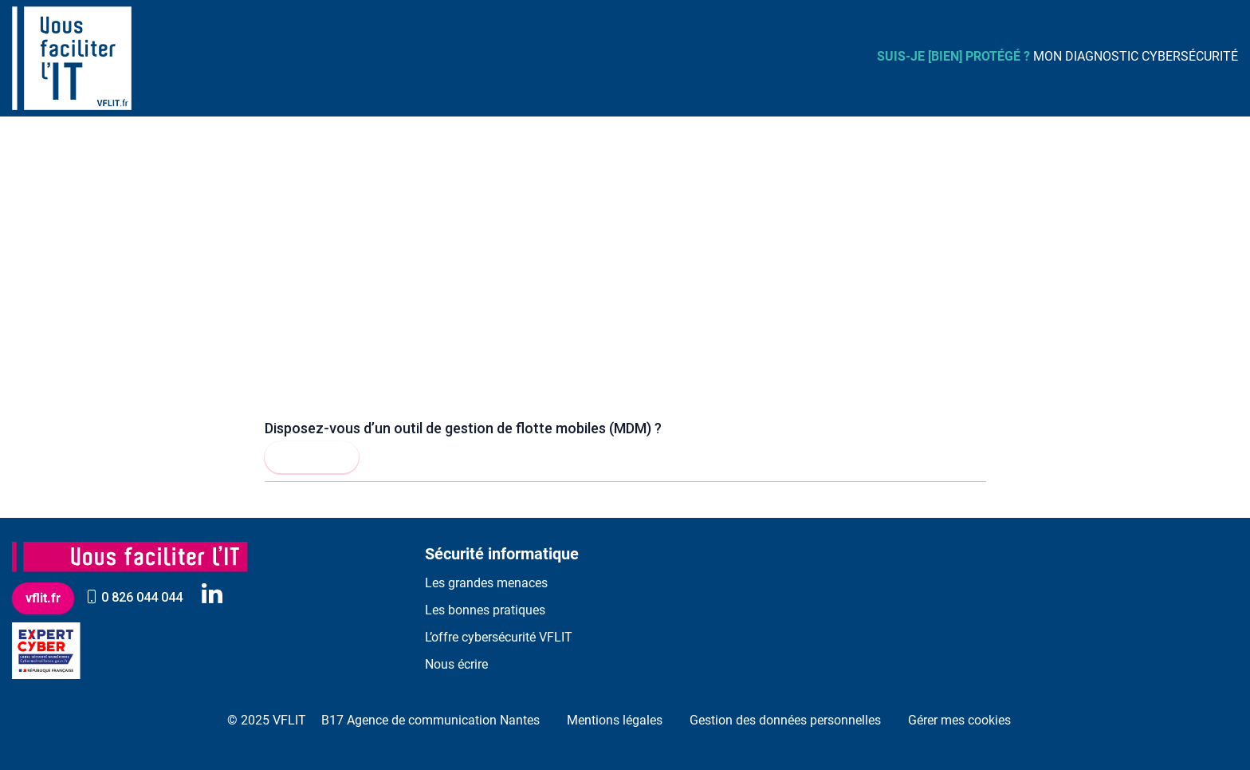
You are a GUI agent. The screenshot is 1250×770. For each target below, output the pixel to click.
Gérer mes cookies (959, 720)
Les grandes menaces (486, 582)
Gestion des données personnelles (785, 720)
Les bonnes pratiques (485, 610)
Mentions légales (614, 720)
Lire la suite (311, 456)
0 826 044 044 (134, 597)
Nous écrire (456, 664)
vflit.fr (43, 598)
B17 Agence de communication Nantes (430, 720)
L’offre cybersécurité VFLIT (498, 637)
